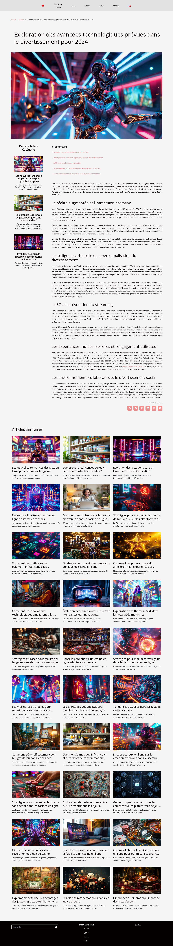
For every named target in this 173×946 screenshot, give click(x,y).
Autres (116, 5)
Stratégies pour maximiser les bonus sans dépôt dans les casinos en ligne (35, 804)
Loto (102, 5)
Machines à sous (58, 5)
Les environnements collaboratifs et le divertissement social (77, 173)
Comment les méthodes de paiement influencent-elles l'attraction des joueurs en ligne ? (33, 566)
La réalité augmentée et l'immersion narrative (71, 152)
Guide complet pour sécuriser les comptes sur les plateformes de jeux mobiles (136, 805)
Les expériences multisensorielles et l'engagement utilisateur (77, 168)
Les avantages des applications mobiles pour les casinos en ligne (84, 708)
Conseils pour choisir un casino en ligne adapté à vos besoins (85, 660)
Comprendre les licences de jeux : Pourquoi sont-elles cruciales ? (29, 217)
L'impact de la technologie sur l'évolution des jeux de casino (31, 851)
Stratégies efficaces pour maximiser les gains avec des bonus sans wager (35, 660)
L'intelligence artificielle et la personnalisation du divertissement (78, 157)
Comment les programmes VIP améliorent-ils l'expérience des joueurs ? (133, 566)
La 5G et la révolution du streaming (67, 163)
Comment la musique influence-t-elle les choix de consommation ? (84, 756)
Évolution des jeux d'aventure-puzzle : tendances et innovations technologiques (86, 614)
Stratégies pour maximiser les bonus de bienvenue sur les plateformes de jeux (137, 518)
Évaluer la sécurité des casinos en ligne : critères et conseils (33, 517)
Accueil (13, 19)
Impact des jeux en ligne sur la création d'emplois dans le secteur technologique (135, 757)
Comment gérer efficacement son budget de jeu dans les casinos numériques (34, 757)
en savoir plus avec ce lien (133, 366)
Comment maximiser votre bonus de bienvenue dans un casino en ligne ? (86, 517)
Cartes (87, 5)
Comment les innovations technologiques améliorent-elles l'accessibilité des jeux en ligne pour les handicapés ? (35, 616)
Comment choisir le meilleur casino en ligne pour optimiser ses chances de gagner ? (136, 853)
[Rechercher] (34, 927)
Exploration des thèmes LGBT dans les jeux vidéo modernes (135, 612)
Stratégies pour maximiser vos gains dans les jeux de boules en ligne (136, 660)
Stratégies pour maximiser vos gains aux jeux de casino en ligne (86, 565)
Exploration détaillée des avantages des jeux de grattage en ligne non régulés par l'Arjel (35, 901)
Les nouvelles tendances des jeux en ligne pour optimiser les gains (29, 178)
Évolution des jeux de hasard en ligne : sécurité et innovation (28, 256)
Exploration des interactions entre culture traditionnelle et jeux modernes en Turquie (85, 805)
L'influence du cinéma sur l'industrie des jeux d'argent (136, 899)
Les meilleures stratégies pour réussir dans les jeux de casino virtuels (31, 710)
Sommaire (61, 147)
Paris (73, 5)
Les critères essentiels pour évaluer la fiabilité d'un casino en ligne (85, 851)
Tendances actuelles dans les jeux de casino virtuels (137, 708)
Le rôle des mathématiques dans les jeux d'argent (86, 899)
